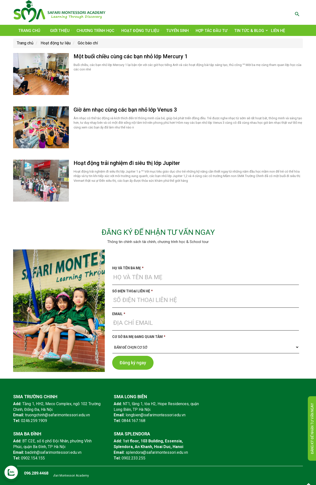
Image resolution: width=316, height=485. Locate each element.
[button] (297, 14)
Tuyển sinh (178, 30)
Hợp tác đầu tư (212, 30)
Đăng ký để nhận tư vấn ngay (312, 428)
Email (118, 314)
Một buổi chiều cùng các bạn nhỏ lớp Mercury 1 (131, 56)
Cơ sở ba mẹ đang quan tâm (138, 337)
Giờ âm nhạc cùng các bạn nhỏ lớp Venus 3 (125, 110)
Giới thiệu (61, 30)
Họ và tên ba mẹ (128, 268)
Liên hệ (278, 30)
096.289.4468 (36, 473)
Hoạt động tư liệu (141, 30)
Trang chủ (29, 30)
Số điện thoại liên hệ (132, 291)
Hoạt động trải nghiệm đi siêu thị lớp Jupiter (127, 163)
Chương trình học (96, 30)
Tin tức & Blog (250, 30)
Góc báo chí (88, 43)
